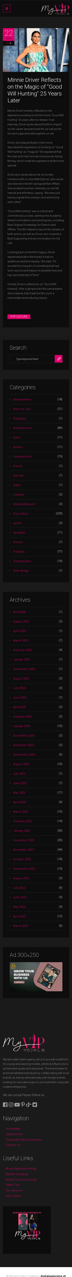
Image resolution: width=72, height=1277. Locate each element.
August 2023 (21, 764)
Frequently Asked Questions (24, 1139)
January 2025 (21, 659)
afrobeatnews (22, 399)
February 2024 (22, 716)
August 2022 (21, 878)
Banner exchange (17, 1174)
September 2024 (24, 669)
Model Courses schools (21, 1179)
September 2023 (24, 754)
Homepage (13, 1128)
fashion (18, 447)
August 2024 (21, 678)
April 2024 (19, 707)
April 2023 (19, 802)
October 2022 (22, 859)
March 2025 (20, 640)
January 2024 (21, 726)
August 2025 (21, 621)
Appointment (14, 1134)
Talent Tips (13, 1185)
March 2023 (20, 811)
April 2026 (19, 612)
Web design (21, 570)
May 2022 (19, 907)
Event (16, 437)
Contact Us (13, 1145)
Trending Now (22, 561)
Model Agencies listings (21, 1168)
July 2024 (19, 688)
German (18, 475)
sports (17, 523)
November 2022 (23, 849)
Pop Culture (18, 316)
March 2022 (20, 926)
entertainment (22, 428)
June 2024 (19, 697)
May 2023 (19, 792)
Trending (19, 551)
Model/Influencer (24, 504)
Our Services (14, 1190)
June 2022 (19, 897)
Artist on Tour (22, 409)
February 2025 (22, 650)
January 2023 (21, 830)
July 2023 (19, 773)
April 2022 (19, 916)
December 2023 (23, 735)
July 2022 (19, 888)
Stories (18, 542)
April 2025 (19, 631)
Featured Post (22, 456)
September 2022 (24, 868)
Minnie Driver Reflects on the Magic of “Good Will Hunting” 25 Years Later (34, 90)
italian (17, 485)
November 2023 (23, 745)
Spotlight (19, 532)
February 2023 (22, 821)
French (17, 466)
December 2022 (23, 840)
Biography (19, 418)
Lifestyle (18, 494)
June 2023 (19, 783)
